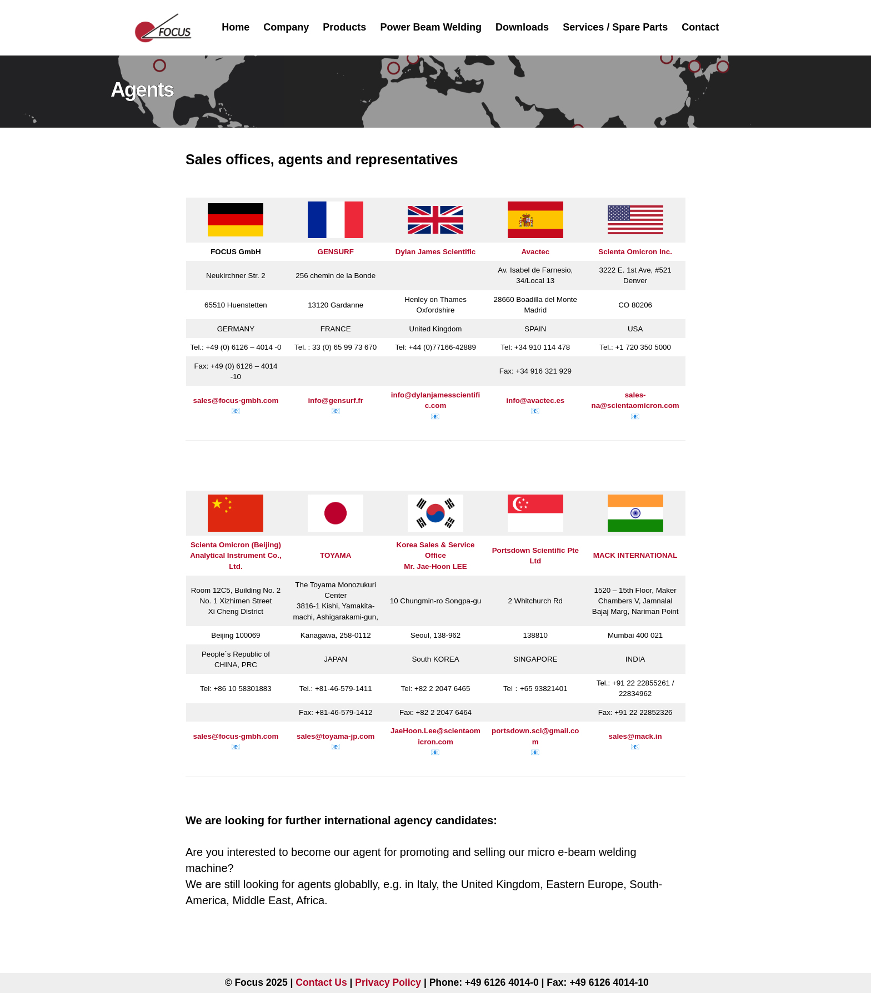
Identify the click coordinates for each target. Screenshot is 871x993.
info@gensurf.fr (335, 400)
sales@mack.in (635, 736)
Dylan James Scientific (435, 252)
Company (286, 27)
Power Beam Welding (431, 27)
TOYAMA (335, 555)
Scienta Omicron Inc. (635, 252)
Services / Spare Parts (615, 27)
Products (344, 27)
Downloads (522, 27)
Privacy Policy (388, 982)
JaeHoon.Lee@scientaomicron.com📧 (435, 741)
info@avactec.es (535, 400)
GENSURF (336, 252)
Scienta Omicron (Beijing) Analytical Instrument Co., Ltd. (235, 555)
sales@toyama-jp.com (335, 736)
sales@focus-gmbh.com (236, 400)
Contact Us (321, 982)
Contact (700, 27)
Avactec (535, 252)
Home (235, 27)
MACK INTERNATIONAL (635, 555)
